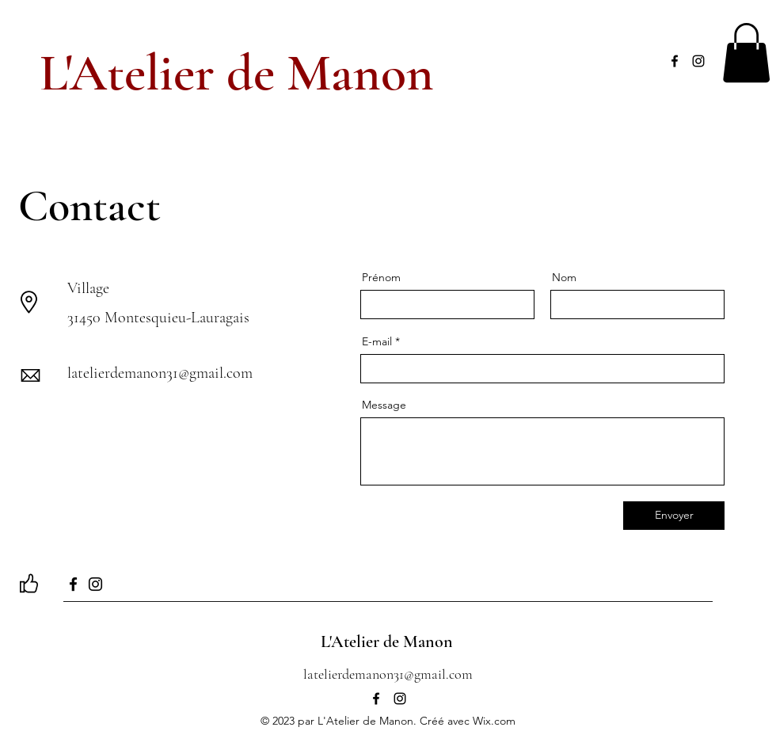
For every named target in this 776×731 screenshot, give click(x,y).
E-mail (377, 341)
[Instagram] (95, 584)
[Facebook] (73, 584)
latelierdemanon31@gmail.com (160, 373)
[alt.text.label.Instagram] (698, 61)
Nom (564, 277)
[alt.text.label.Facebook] (675, 61)
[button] (746, 52)
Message (384, 404)
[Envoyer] (674, 515)
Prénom (381, 277)
